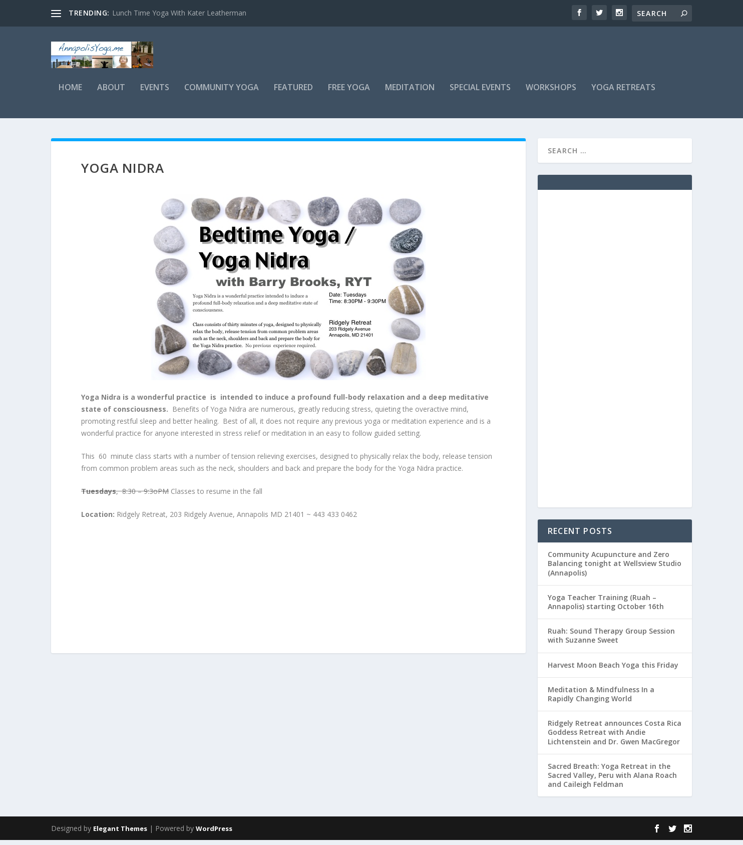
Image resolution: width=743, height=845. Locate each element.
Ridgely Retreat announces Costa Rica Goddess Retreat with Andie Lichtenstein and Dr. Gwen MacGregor (614, 737)
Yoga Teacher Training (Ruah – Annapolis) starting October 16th (606, 607)
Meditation (410, 93)
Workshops (551, 93)
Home (70, 93)
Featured (293, 93)
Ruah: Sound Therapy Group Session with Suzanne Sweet (611, 641)
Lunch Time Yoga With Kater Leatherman (179, 13)
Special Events (480, 93)
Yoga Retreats (623, 93)
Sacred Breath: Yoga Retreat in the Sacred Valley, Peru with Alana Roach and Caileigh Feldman (612, 780)
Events (154, 93)
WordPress (214, 833)
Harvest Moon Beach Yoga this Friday (613, 670)
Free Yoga (349, 93)
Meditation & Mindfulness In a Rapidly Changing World (601, 699)
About (111, 93)
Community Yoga (221, 93)
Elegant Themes (120, 833)
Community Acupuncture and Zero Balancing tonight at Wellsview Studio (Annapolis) (614, 569)
